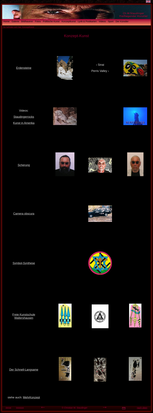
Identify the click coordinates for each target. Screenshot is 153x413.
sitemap (8, 408)
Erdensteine (23, 68)
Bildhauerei (27, 21)
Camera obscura (23, 213)
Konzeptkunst (69, 21)
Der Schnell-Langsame (23, 369)
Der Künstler (122, 21)
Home (6, 21)
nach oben (142, 407)
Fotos (38, 21)
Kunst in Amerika (23, 123)
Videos (102, 21)
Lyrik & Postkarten (87, 21)
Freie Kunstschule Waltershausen (23, 316)
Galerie (15, 21)
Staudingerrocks (23, 116)
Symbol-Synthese (24, 263)
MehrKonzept (31, 397)
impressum (20, 408)
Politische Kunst (51, 21)
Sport (110, 21)
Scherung (24, 165)
